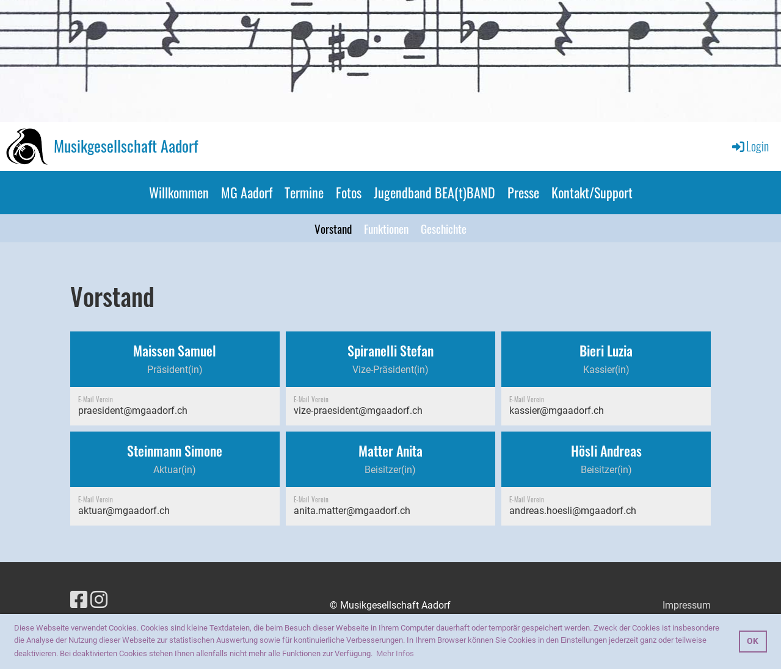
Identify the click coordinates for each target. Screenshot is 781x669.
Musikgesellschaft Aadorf (126, 146)
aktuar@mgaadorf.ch (124, 510)
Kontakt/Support (592, 192)
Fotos (348, 192)
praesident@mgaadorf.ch (132, 410)
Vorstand (333, 228)
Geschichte (444, 228)
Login (749, 146)
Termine (304, 192)
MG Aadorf (246, 192)
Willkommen (179, 192)
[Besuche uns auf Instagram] (98, 600)
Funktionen (386, 228)
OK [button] (752, 641)
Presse (523, 192)
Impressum (687, 605)
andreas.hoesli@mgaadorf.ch (572, 510)
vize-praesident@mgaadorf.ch (358, 410)
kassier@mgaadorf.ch (556, 410)
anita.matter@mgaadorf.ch (352, 510)
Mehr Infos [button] (395, 653)
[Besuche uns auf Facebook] (78, 600)
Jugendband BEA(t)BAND (434, 192)
